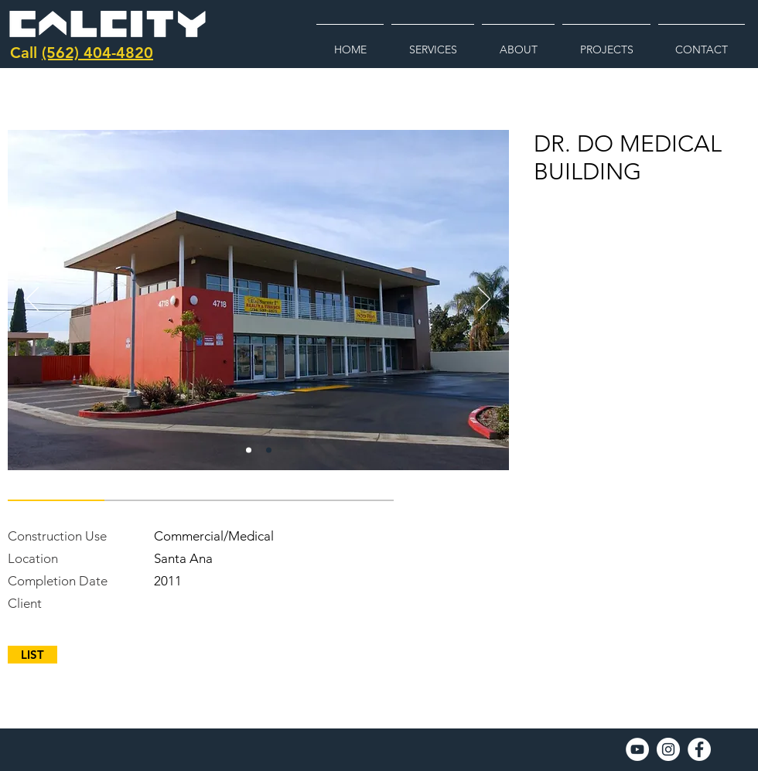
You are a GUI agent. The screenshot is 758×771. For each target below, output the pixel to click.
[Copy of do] (268, 450)
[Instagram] (668, 749)
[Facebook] (699, 749)
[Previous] (32, 300)
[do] (248, 450)
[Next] (484, 300)
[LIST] (32, 655)
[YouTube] (637, 749)
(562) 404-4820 (97, 52)
